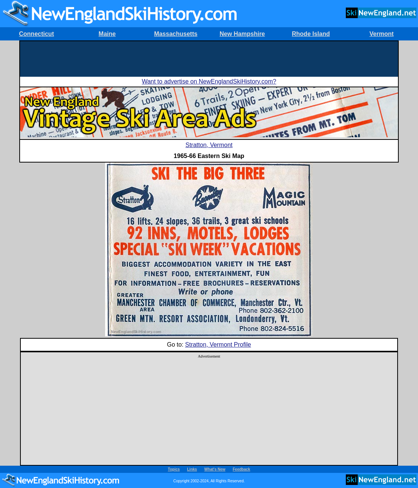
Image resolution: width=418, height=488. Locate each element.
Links (192, 469)
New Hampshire (242, 34)
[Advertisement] (209, 58)
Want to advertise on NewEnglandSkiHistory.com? (209, 81)
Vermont (381, 34)
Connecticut (36, 34)
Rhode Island (311, 34)
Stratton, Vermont (209, 145)
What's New (215, 469)
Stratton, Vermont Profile (218, 344)
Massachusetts (176, 34)
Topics (174, 469)
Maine (107, 34)
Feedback (241, 469)
